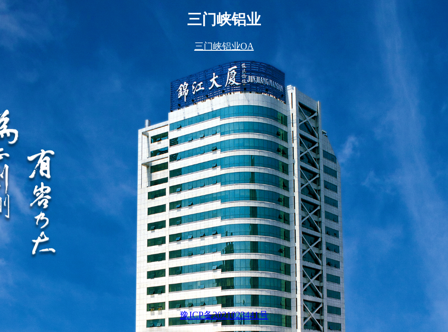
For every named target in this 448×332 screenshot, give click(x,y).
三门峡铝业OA (224, 46)
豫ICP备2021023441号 (224, 315)
